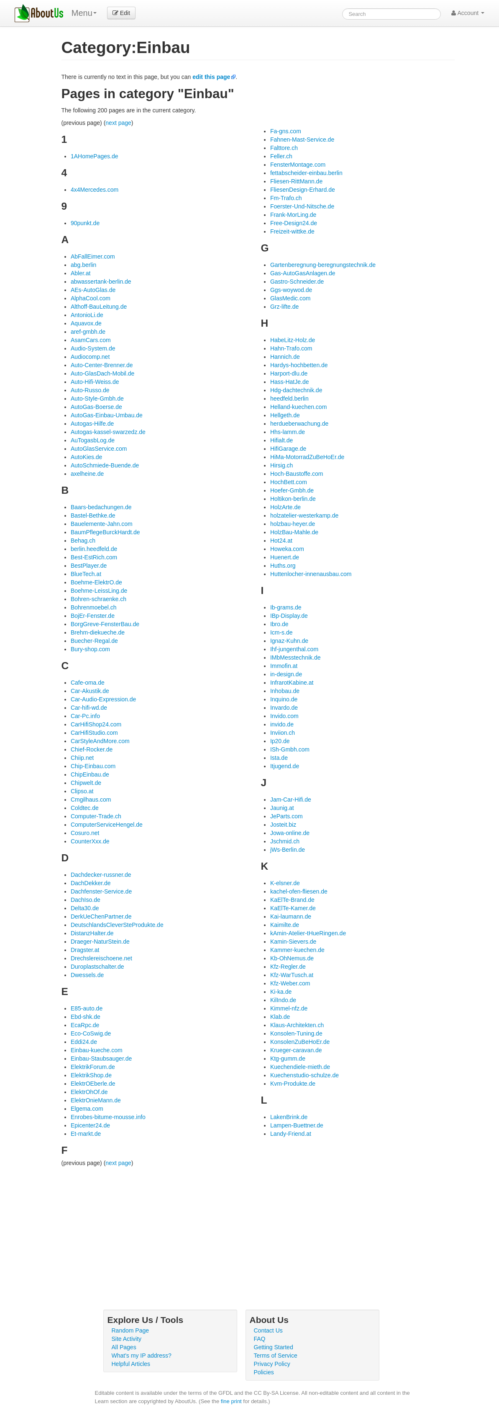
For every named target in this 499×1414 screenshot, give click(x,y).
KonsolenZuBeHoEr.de (300, 1041)
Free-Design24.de (293, 223)
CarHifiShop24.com (96, 724)
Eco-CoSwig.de (91, 1033)
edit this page (211, 77)
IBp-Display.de (289, 615)
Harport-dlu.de (289, 373)
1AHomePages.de (94, 156)
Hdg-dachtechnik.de (296, 390)
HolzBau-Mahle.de (294, 532)
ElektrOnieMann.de (96, 1100)
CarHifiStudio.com (94, 732)
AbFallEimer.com (93, 256)
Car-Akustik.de (90, 691)
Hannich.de (285, 356)
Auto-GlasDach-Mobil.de (103, 373)
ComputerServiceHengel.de (107, 824)
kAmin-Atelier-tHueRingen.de (308, 933)
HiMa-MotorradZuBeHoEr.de (307, 457)
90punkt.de (85, 223)
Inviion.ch (282, 732)
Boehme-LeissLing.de (99, 590)
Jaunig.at (282, 808)
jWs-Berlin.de (287, 849)
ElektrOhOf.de (89, 1092)
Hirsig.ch (281, 465)
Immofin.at (283, 666)
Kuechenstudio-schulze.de (304, 1075)
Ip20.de (280, 741)
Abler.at (80, 273)
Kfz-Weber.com (290, 983)
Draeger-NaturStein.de (100, 941)
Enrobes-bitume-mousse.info (108, 1117)
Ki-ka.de (281, 991)
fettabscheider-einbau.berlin (306, 173)
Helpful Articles (131, 1364)
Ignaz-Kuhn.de (289, 640)
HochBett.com (288, 482)
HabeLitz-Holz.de (292, 340)
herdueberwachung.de (299, 423)
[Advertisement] (258, 1229)
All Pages (124, 1347)
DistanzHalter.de (92, 933)
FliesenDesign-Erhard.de (302, 189)
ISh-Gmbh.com (290, 749)
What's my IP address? (141, 1355)
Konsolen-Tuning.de (296, 1033)
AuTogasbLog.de (93, 440)
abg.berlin (84, 264)
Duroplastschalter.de (97, 966)
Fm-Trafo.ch (286, 198)
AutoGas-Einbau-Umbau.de (107, 415)
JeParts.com (286, 816)
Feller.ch (281, 156)
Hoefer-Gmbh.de (292, 490)
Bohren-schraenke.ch (98, 599)
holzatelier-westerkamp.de (304, 515)
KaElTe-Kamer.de (293, 908)
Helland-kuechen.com (298, 407)
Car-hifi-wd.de (89, 707)
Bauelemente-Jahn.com (102, 523)
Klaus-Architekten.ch (297, 1025)
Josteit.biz (283, 824)
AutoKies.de (86, 457)
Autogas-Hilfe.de (92, 423)
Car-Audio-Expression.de (103, 699)
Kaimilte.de (284, 925)
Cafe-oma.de (88, 682)
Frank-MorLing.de (293, 214)
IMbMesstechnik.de (295, 657)
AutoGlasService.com (99, 448)
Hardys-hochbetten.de (299, 365)
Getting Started (273, 1347)
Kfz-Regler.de (288, 966)
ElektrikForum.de (93, 1067)
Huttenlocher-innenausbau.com (311, 574)
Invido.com (284, 716)
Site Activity (127, 1338)
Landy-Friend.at (290, 1133)
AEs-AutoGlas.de (93, 290)
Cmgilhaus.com (91, 799)
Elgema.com (87, 1108)
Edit (121, 13)
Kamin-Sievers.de (293, 941)
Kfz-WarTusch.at (291, 975)
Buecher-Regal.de (94, 640)
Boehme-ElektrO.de (96, 582)
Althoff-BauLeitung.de (99, 306)
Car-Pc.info (85, 716)
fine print (231, 1401)
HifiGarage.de (288, 448)
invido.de (282, 724)
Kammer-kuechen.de (297, 950)
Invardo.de (284, 707)
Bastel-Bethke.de (93, 515)
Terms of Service (275, 1355)
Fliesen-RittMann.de (296, 181)
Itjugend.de (284, 766)
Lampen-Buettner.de (296, 1125)
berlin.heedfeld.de (94, 549)
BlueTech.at (86, 574)
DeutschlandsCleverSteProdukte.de (117, 925)
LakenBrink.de (289, 1117)
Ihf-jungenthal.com (294, 649)
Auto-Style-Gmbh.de (97, 398)
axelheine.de (87, 473)
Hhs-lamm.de (287, 432)
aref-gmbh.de (88, 331)
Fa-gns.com (285, 131)
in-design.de (286, 674)
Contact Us (268, 1330)
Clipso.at (82, 791)
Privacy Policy (272, 1364)
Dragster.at (85, 950)
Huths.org (283, 565)
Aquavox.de (86, 323)
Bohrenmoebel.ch (94, 607)
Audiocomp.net (90, 356)
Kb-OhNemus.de (292, 958)
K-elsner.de (285, 883)
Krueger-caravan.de (296, 1050)
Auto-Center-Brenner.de (102, 365)
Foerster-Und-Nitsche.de (302, 206)
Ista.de (279, 757)
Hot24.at (281, 540)
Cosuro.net (85, 833)
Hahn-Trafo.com (291, 348)
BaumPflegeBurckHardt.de (105, 532)
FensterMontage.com (297, 164)
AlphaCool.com (90, 298)
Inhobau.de (284, 691)
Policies (264, 1372)
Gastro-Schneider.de (297, 281)
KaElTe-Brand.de (292, 899)
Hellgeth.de (285, 415)
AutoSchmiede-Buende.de (105, 465)
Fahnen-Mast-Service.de (302, 139)
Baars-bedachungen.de (101, 507)
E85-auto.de (86, 1008)
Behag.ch (83, 540)
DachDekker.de (91, 883)
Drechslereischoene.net (101, 958)
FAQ (260, 1338)
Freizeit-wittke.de (292, 231)
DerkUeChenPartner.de (101, 916)
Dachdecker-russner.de (101, 874)
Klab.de (280, 1016)
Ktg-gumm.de (287, 1058)
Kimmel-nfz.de (288, 1008)
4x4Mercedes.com (94, 189)
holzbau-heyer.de (292, 523)
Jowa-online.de (290, 833)
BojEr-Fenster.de (93, 615)
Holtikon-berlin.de (293, 498)
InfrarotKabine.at (292, 682)
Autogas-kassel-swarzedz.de (108, 432)
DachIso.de (85, 899)
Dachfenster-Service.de (101, 891)
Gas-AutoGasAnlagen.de (302, 273)
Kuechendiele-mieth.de (300, 1067)
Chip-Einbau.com (93, 766)
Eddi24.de (84, 1041)
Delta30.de (85, 908)
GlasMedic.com (290, 298)
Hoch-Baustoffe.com (296, 473)
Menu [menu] (84, 13)
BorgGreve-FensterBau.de (105, 624)
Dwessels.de (87, 975)
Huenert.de (284, 557)
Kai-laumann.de (290, 916)
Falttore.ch (284, 148)
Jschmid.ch (284, 841)
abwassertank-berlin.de (101, 281)
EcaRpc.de (85, 1025)
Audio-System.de (93, 348)
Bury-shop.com (90, 649)
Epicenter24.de (90, 1125)
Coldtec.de (85, 808)
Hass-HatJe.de (289, 381)
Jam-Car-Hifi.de (290, 799)
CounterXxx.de (90, 841)
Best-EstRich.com (94, 557)
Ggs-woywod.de (291, 290)
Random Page (130, 1330)
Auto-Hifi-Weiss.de (95, 381)
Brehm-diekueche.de (98, 632)
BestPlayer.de (89, 565)
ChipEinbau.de (90, 774)
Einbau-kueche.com (97, 1050)
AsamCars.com (91, 340)
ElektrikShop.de (91, 1075)
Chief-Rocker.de (92, 749)
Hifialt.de (281, 440)
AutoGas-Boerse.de (96, 407)
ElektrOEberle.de (93, 1083)
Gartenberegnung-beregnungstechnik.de (323, 264)
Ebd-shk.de (85, 1016)
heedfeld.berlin (289, 398)
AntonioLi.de (87, 315)
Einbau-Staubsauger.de (101, 1058)
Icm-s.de (281, 632)
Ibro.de (279, 624)
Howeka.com (287, 549)
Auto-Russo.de (90, 390)
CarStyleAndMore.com (100, 741)
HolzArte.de (285, 507)
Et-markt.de (86, 1133)
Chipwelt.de (86, 782)
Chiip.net (82, 757)
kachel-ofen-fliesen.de (299, 891)
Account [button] (467, 13)
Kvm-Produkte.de (292, 1083)
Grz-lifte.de (284, 306)
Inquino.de (283, 699)
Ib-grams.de (286, 607)
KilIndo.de (283, 1000)
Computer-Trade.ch (96, 816)
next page (118, 122)
